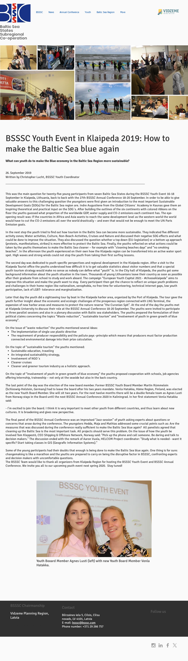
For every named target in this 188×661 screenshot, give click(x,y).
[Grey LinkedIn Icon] (160, 645)
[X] (175, 645)
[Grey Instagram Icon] (153, 645)
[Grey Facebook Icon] (168, 645)
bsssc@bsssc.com (84, 623)
